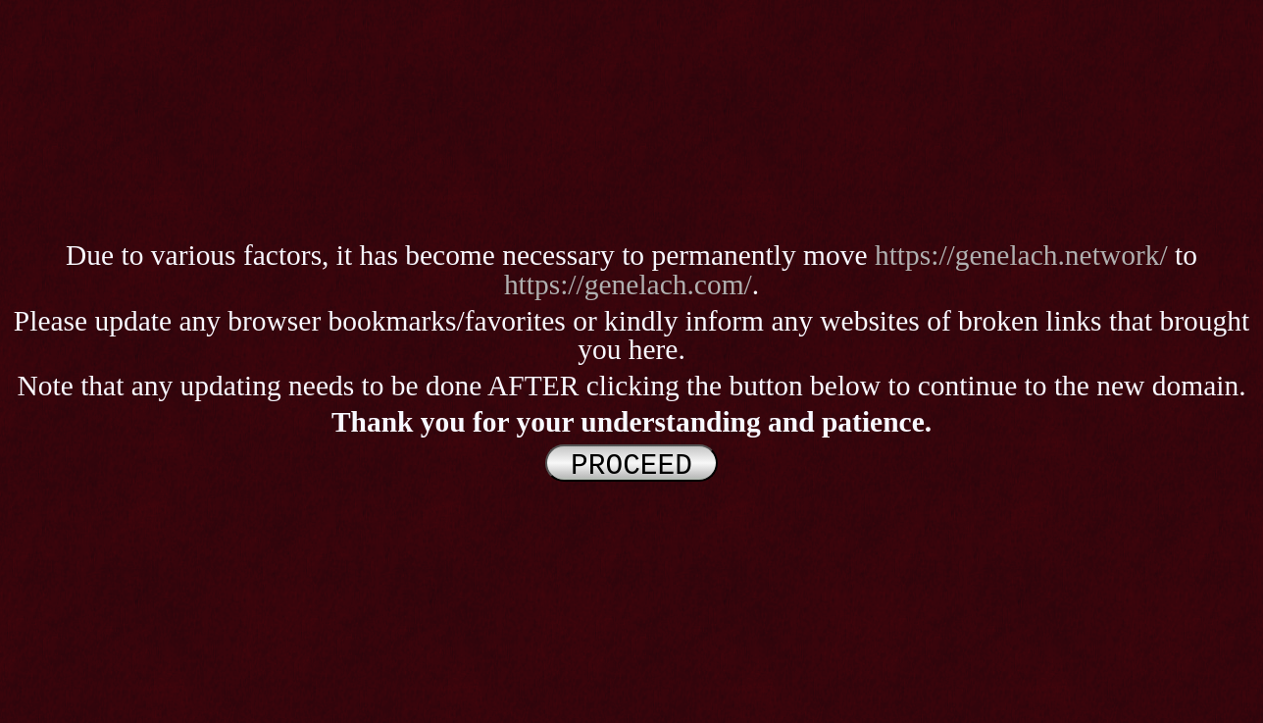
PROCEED (631, 463)
